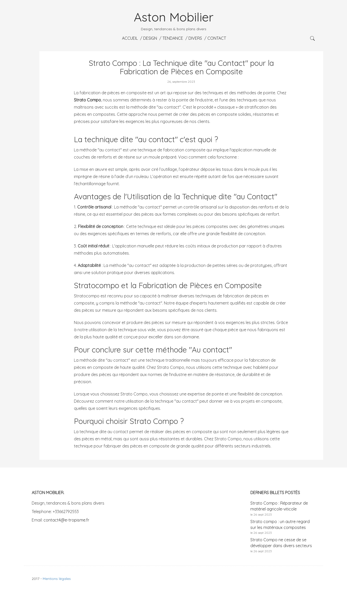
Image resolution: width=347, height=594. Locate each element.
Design (149, 38)
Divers (194, 38)
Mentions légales (57, 578)
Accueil (129, 38)
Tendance (172, 38)
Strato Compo (87, 99)
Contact (216, 38)
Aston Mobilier (174, 17)
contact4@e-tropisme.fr (66, 520)
